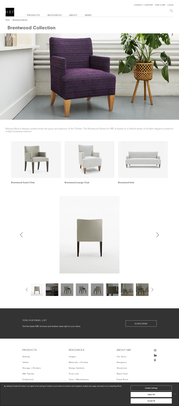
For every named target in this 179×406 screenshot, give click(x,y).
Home (8, 20)
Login (170, 5)
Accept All (151, 401)
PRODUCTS (33, 15)
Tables (25, 362)
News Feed (122, 374)
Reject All (151, 394)
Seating (26, 357)
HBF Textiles (28, 374)
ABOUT (73, 15)
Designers (122, 362)
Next (157, 234)
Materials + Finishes (78, 362)
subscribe (141, 323)
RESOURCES (55, 15)
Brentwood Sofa (126, 183)
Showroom (122, 368)
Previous (21, 234)
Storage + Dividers (31, 368)
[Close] (175, 394)
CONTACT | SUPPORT (143, 5)
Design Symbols (77, 368)
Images (72, 357)
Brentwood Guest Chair (23, 183)
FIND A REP (160, 5)
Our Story (121, 357)
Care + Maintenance (79, 379)
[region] (89, 394)
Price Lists (74, 374)
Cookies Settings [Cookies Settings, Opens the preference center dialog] (151, 388)
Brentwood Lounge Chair (77, 183)
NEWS (88, 15)
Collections (28, 379)
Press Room (122, 379)
